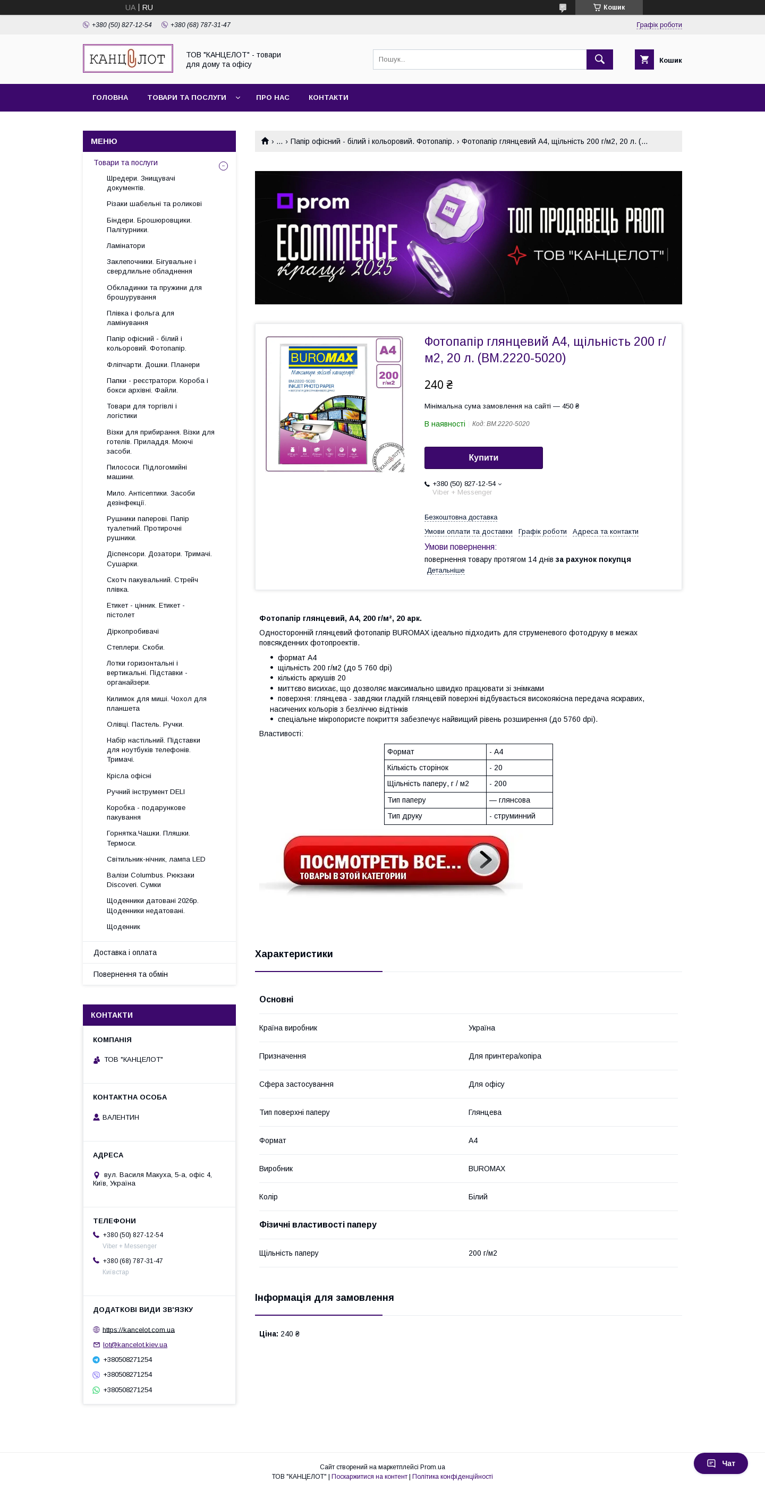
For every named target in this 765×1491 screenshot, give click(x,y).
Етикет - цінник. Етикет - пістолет (146, 610)
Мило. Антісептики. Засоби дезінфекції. (151, 498)
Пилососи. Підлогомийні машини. (147, 472)
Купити (484, 457)
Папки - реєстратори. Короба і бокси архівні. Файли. (157, 385)
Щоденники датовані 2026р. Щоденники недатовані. (153, 905)
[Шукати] (599, 59)
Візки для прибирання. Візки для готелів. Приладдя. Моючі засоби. (161, 441)
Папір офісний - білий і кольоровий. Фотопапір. (372, 141)
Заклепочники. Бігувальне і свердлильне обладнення (151, 266)
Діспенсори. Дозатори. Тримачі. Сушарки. (159, 558)
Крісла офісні (129, 776)
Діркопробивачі (133, 631)
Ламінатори (126, 246)
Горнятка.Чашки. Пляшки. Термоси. (148, 838)
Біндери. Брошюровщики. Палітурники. (149, 225)
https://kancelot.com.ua (139, 1329)
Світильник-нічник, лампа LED (156, 859)
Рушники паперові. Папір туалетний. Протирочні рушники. (148, 528)
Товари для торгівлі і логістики (142, 411)
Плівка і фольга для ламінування (140, 318)
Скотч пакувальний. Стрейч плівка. (152, 584)
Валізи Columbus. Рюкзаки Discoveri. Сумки (150, 880)
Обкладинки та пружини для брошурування (154, 292)
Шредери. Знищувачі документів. (141, 183)
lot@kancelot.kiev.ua (135, 1345)
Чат (721, 1463)
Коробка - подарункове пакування (146, 812)
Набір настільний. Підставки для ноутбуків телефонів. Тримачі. (153, 749)
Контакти (328, 97)
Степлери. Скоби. (136, 647)
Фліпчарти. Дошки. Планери (153, 365)
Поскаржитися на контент (369, 1476)
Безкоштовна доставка (460, 517)
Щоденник (123, 927)
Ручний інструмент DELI (146, 792)
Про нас (273, 97)
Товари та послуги (186, 97)
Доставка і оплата (125, 952)
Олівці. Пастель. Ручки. (145, 724)
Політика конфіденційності (452, 1476)
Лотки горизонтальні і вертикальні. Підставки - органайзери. (147, 672)
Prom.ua (432, 1467)
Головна (110, 97)
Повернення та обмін (131, 974)
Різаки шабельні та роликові (154, 204)
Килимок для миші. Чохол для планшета (157, 703)
